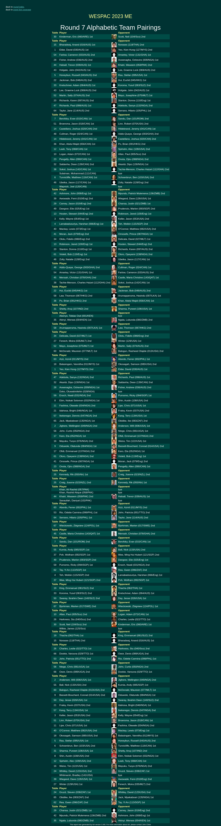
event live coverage (22, 10)
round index (18, 7)
